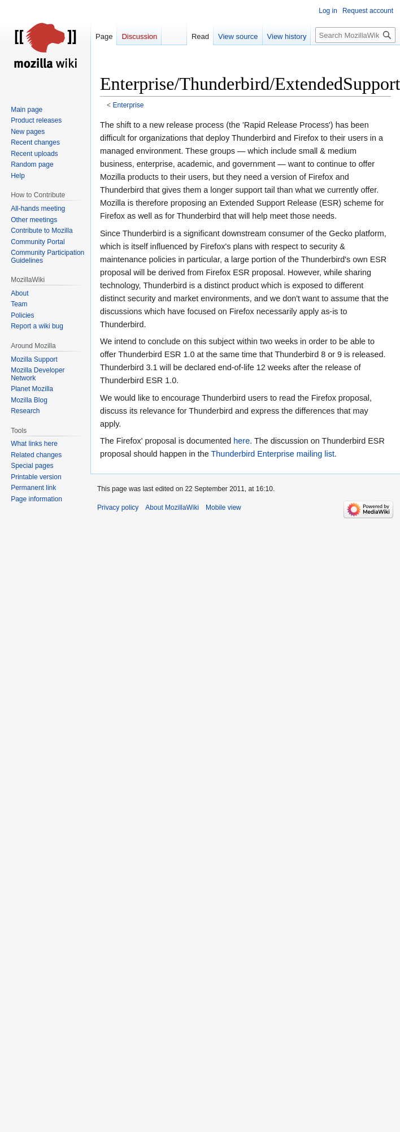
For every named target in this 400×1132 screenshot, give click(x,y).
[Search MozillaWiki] (355, 35)
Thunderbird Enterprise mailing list (272, 453)
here (241, 440)
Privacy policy (117, 507)
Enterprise (128, 105)
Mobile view (223, 507)
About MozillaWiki (172, 507)
